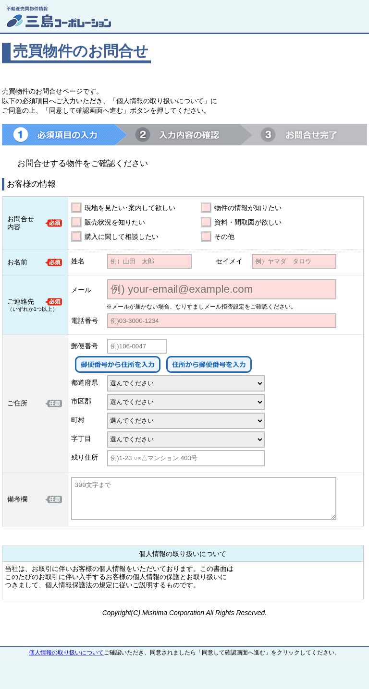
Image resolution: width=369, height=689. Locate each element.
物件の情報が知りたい (248, 208)
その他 (224, 236)
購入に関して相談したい (122, 236)
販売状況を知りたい (115, 222)
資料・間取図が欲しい (248, 222)
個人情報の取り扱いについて (66, 652)
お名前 (17, 262)
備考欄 (17, 499)
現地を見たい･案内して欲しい (130, 208)
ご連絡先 (20, 301)
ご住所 (17, 403)
